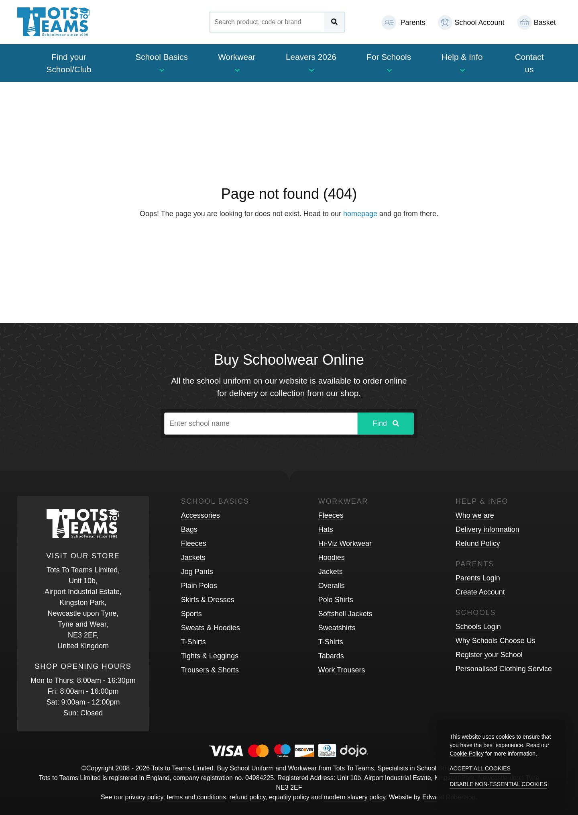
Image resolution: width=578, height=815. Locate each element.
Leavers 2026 (311, 62)
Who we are (475, 515)
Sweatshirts (337, 628)
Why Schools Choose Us (495, 641)
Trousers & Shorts (210, 670)
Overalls (331, 586)
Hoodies (331, 558)
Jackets (193, 558)
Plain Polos (199, 586)
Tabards (331, 656)
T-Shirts (193, 642)
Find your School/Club (69, 63)
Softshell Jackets (345, 614)
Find (385, 423)
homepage (360, 214)
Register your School (489, 655)
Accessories (200, 515)
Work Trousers (341, 670)
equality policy (289, 797)
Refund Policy (478, 543)
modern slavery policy (354, 797)
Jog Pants (197, 572)
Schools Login (478, 627)
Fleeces (193, 543)
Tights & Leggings (209, 656)
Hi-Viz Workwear (345, 543)
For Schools (388, 62)
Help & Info (462, 62)
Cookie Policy (467, 753)
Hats (325, 529)
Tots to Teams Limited (182, 768)
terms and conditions (196, 797)
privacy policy (144, 797)
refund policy (248, 797)
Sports (191, 614)
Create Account (480, 592)
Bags (189, 529)
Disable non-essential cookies (498, 784)
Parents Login (478, 578)
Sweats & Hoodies (210, 628)
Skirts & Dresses (207, 600)
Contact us (529, 63)
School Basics (161, 62)
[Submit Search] (334, 22)
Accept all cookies (480, 768)
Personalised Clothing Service (504, 669)
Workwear (236, 62)
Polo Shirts (335, 600)
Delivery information (487, 529)
